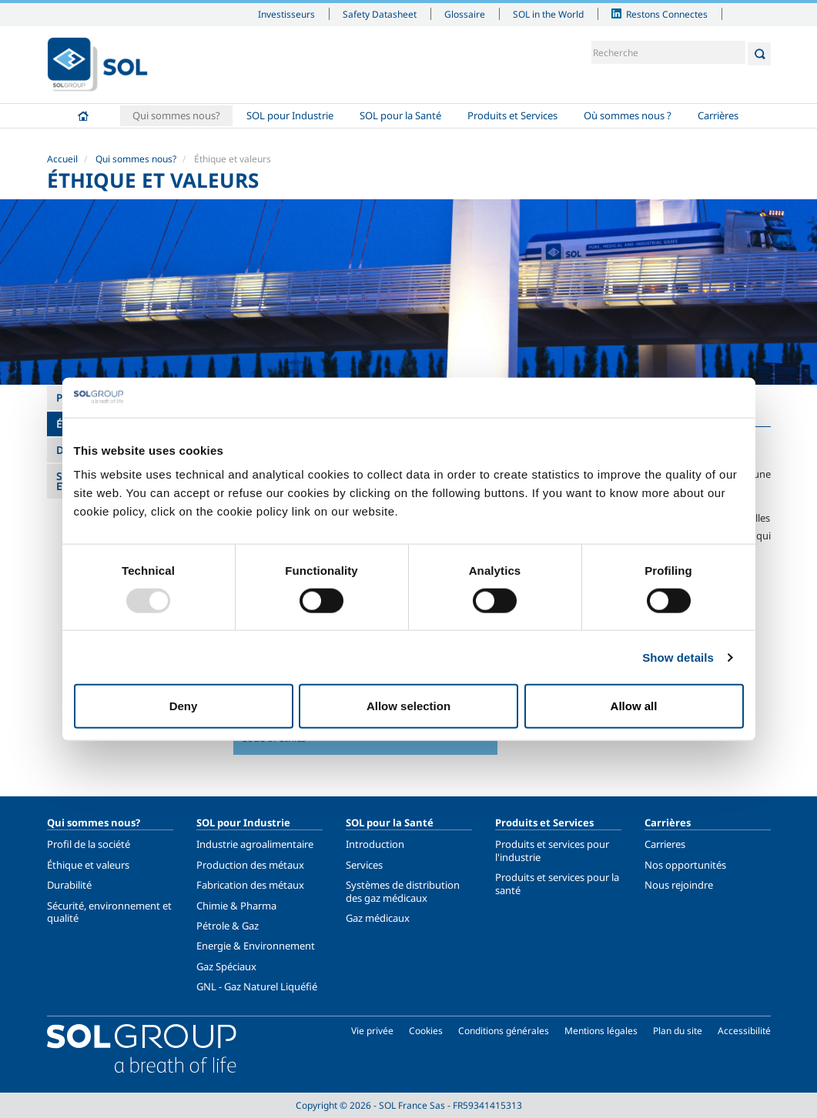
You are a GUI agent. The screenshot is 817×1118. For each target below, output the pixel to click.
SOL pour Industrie (289, 115)
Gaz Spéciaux (226, 966)
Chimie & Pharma (236, 906)
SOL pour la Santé (400, 115)
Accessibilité (744, 1030)
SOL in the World (548, 14)
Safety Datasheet (380, 14)
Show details (678, 656)
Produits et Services (512, 115)
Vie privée (372, 1030)
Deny (183, 706)
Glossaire (464, 14)
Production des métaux (250, 865)
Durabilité (69, 885)
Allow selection (408, 706)
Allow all (634, 706)
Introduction (375, 844)
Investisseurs (286, 14)
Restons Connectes (667, 14)
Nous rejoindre (679, 885)
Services (364, 865)
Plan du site (677, 1030)
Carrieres (665, 844)
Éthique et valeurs (88, 865)
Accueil (83, 115)
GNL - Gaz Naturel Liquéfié (256, 986)
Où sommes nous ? (627, 115)
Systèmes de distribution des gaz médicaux (403, 891)
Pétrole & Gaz (227, 926)
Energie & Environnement (255, 946)
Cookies (426, 1030)
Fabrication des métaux (250, 885)
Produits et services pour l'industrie (552, 850)
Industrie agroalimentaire (254, 844)
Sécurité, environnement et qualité (109, 912)
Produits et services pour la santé (557, 883)
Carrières (718, 115)
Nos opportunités (685, 865)
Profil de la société (88, 844)
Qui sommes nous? (176, 115)
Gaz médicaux (378, 918)
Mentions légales (601, 1030)
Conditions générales (503, 1030)
